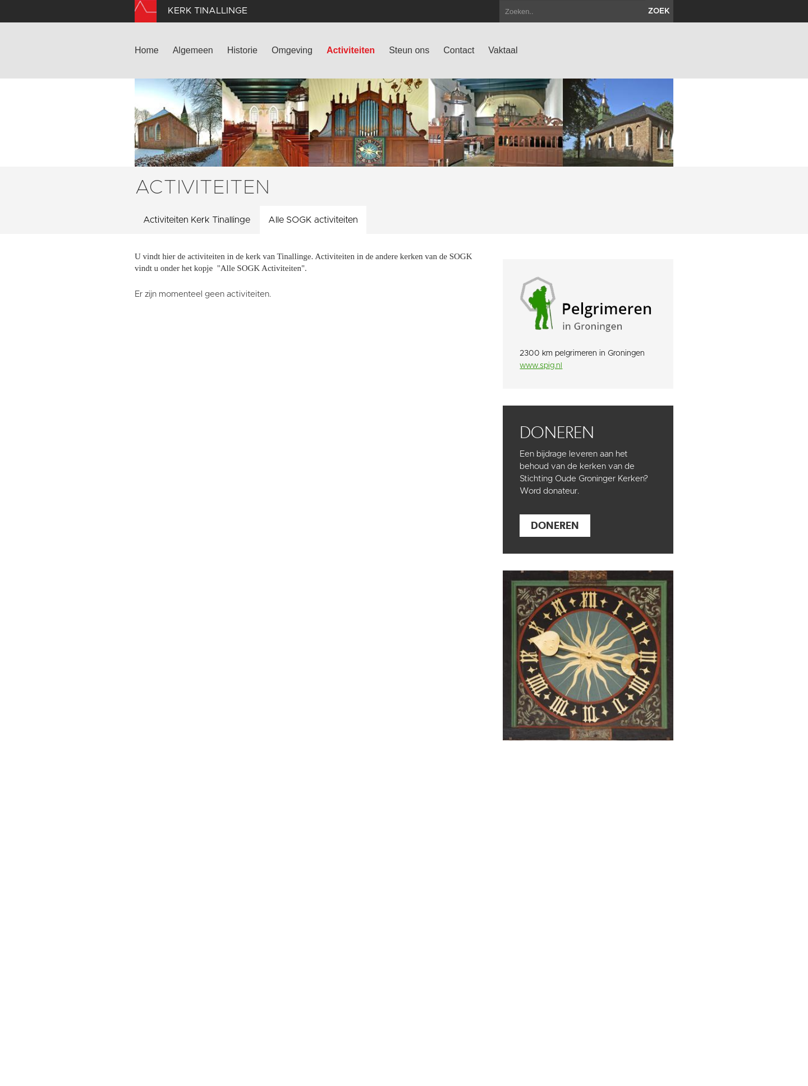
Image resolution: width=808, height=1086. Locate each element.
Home (147, 50)
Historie (242, 50)
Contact (458, 50)
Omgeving (292, 50)
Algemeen (193, 50)
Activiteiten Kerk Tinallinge (196, 219)
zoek (659, 11)
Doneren (555, 525)
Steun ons (409, 50)
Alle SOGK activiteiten (313, 219)
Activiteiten (351, 50)
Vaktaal (502, 50)
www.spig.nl (541, 366)
